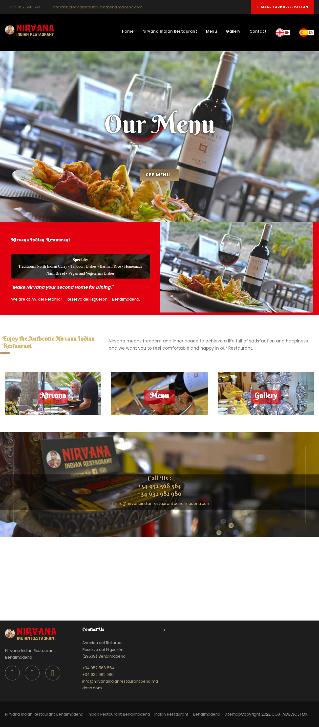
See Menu (160, 175)
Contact (258, 31)
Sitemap (233, 714)
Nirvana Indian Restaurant (170, 31)
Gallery (233, 31)
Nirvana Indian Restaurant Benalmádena (44, 714)
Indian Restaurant (171, 714)
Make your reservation (282, 7)
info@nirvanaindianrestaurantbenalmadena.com (98, 7)
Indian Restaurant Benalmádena (118, 714)
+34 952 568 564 (25, 7)
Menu (211, 31)
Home (128, 31)
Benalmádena (206, 714)
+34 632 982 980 (159, 493)
